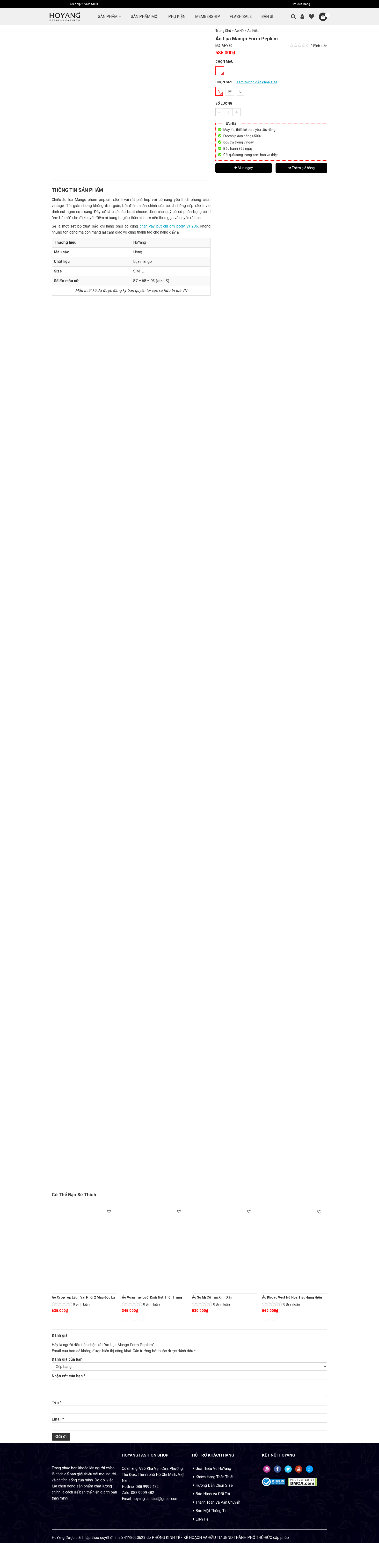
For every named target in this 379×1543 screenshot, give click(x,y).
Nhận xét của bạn (68, 1376)
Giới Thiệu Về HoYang (213, 1468)
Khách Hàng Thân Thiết (214, 1477)
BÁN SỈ (267, 16)
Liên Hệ (202, 1519)
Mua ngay (243, 168)
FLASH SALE (241, 16)
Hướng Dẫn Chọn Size (214, 1485)
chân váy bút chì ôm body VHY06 (169, 226)
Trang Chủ (223, 31)
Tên (56, 1402)
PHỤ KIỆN (176, 16)
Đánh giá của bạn (67, 1359)
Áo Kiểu (253, 31)
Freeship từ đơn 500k (83, 4)
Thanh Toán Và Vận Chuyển (218, 1502)
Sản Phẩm (107, 16)
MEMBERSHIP (207, 16)
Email (58, 1419)
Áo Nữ (239, 31)
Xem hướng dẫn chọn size (256, 82)
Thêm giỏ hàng (301, 168)
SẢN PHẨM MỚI (145, 16)
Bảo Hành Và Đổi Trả (213, 1494)
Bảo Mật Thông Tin (211, 1510)
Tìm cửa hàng (300, 4)
